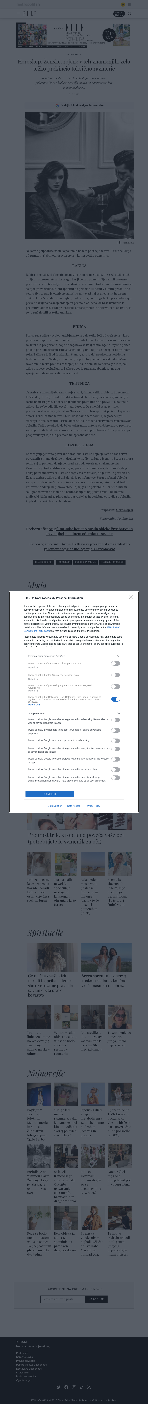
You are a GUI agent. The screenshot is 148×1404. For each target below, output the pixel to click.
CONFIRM (49, 794)
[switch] (115, 663)
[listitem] (74, 656)
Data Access (73, 806)
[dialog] (74, 702)
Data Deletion (55, 806)
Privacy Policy (93, 806)
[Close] (132, 598)
